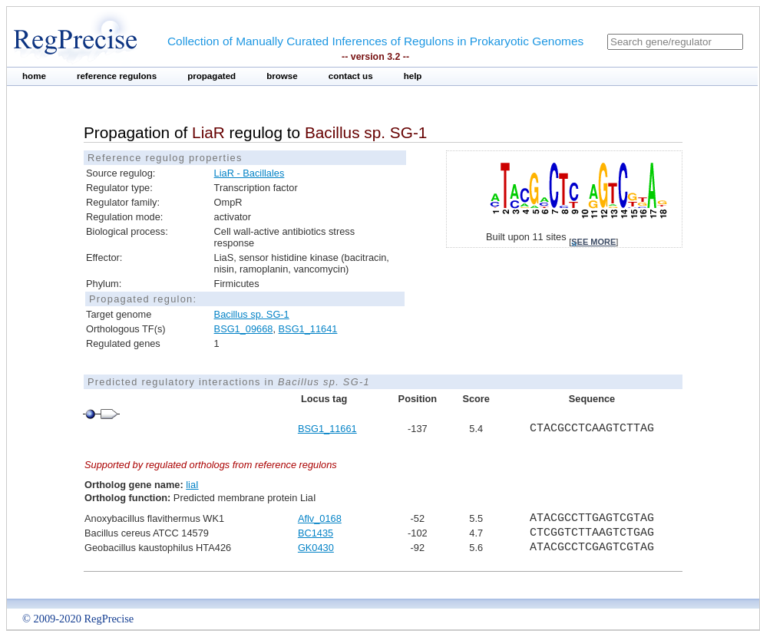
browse (282, 76)
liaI (192, 484)
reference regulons (117, 76)
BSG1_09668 (243, 329)
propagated (211, 76)
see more (593, 241)
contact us (351, 76)
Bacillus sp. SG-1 (251, 314)
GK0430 (316, 547)
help (413, 76)
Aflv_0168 (320, 518)
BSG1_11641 (308, 329)
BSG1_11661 (327, 428)
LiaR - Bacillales (249, 173)
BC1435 (315, 533)
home (34, 76)
